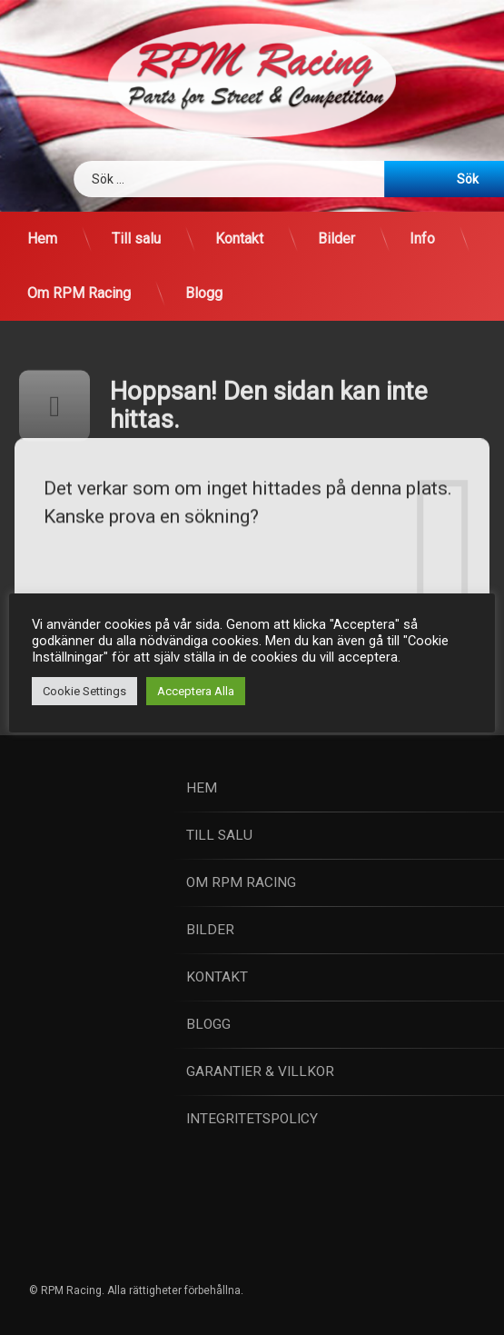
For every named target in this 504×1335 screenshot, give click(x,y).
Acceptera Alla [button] (195, 691)
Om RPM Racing (79, 293)
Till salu (136, 238)
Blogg (203, 293)
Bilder (336, 238)
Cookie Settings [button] (84, 691)
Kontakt (239, 238)
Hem (42, 238)
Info (422, 238)
